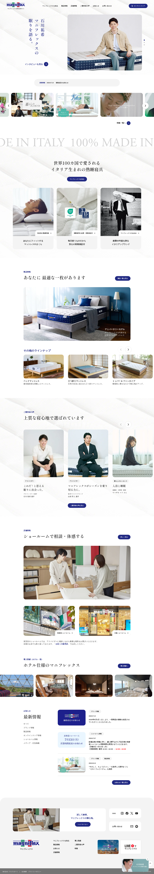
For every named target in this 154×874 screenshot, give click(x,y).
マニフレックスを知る (51, 6)
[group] (75, 42)
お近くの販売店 (62, 644)
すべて (26, 724)
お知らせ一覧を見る (121, 782)
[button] (144, 40)
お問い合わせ (108, 6)
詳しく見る (124, 537)
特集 (76, 848)
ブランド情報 (29, 728)
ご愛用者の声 (86, 6)
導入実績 (78, 841)
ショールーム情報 (31, 739)
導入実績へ (124, 666)
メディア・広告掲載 (32, 743)
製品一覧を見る (123, 278)
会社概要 (24, 871)
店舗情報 (75, 6)
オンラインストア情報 (32, 735)
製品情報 (65, 6)
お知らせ (97, 6)
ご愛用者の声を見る (77, 505)
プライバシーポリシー (34, 871)
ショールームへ (83, 824)
